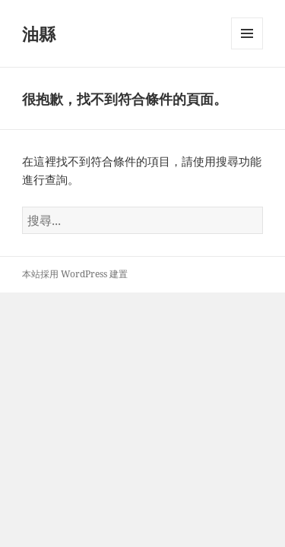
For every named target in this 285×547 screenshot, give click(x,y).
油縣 (38, 33)
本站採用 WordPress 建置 (75, 273)
